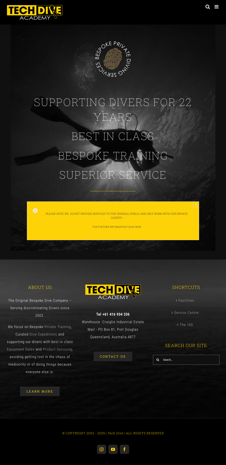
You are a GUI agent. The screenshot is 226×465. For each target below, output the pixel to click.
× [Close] (196, 204)
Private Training (58, 327)
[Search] (158, 360)
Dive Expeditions (43, 334)
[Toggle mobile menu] (217, 6)
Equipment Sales (21, 349)
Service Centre (186, 312)
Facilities (186, 300)
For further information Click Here (116, 226)
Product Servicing (57, 349)
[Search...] (186, 360)
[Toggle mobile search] (207, 6)
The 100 (186, 325)
